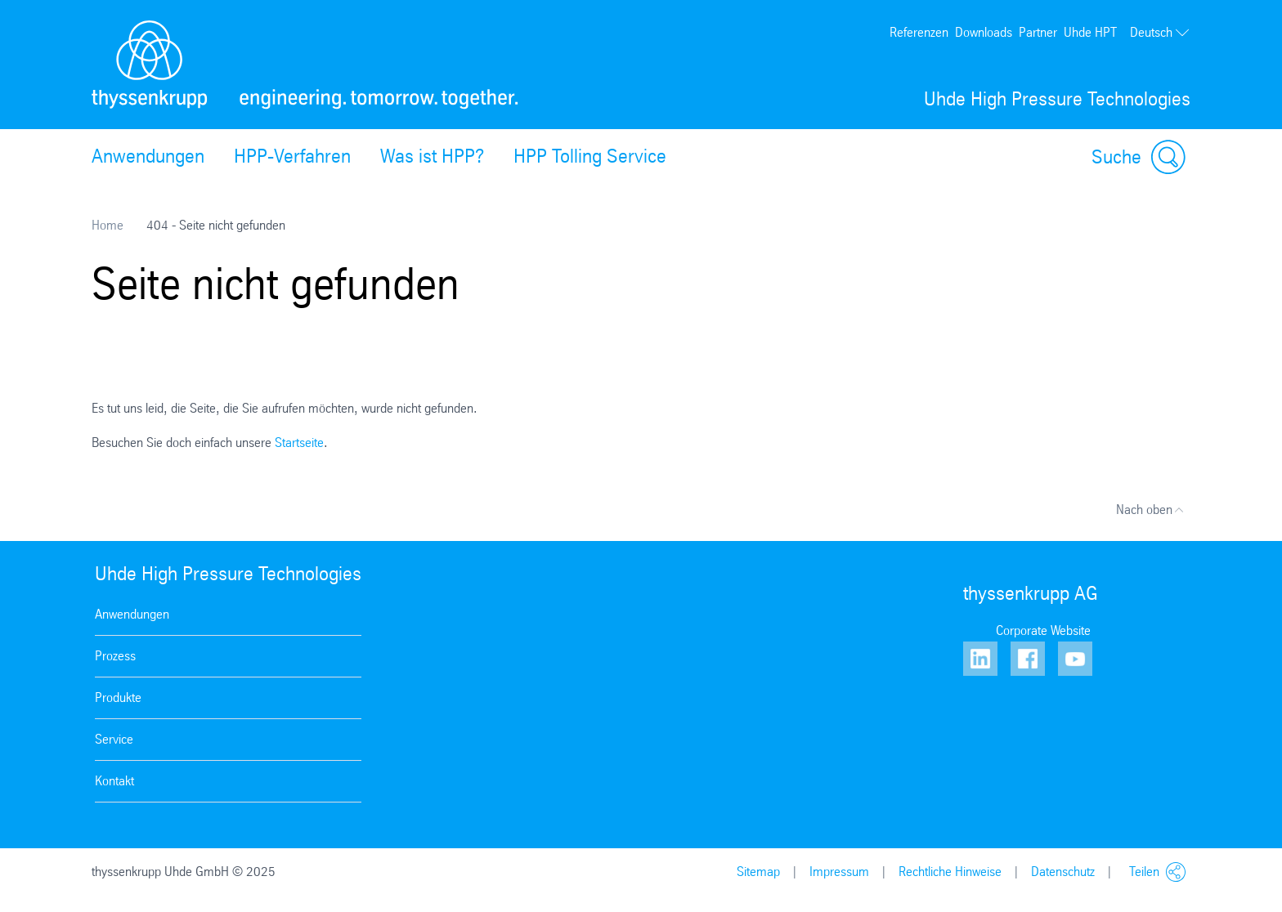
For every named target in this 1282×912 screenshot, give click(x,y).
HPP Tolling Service (589, 156)
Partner (1038, 32)
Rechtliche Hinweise (950, 871)
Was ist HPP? (432, 156)
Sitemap (758, 871)
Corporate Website (1043, 630)
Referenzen (919, 32)
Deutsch (1160, 32)
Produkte (118, 697)
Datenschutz (1063, 871)
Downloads (983, 32)
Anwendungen (148, 156)
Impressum (839, 871)
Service (114, 739)
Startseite (299, 442)
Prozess (115, 656)
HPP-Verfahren (292, 156)
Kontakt (114, 781)
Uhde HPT (1090, 32)
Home (107, 225)
